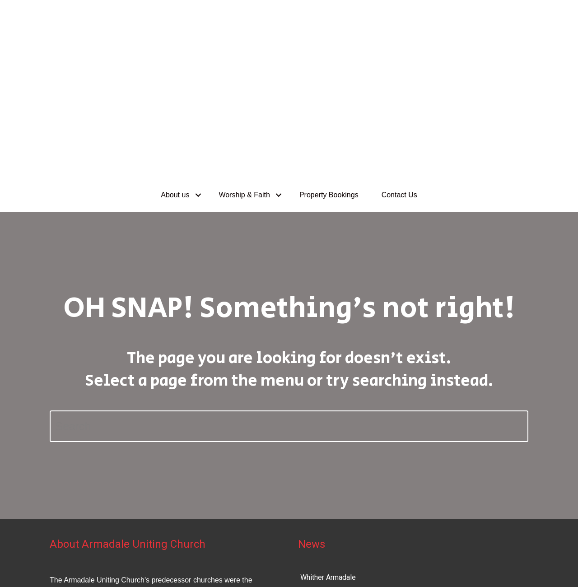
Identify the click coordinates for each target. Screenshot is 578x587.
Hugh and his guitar (330, 445)
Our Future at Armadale (336, 468)
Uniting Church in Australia (494, 554)
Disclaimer (107, 568)
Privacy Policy (64, 568)
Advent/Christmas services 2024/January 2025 (375, 491)
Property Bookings (329, 39)
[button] (198, 40)
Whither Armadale (328, 422)
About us (175, 39)
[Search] (289, 271)
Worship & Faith (244, 39)
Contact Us (399, 39)
